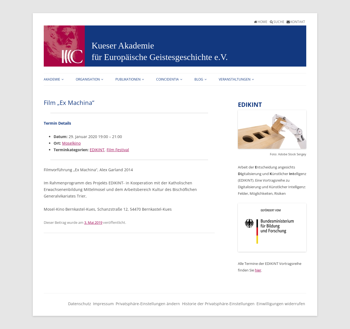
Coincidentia (167, 79)
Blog (198, 79)
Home (262, 21)
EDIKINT (97, 149)
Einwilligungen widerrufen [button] (280, 303)
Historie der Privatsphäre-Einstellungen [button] (218, 303)
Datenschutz (79, 303)
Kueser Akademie (123, 45)
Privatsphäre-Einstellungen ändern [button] (148, 303)
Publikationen (128, 79)
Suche (278, 21)
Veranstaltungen (234, 79)
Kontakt (297, 21)
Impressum (103, 303)
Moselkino (71, 143)
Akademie (52, 79)
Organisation (88, 79)
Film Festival (118, 149)
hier (258, 270)
